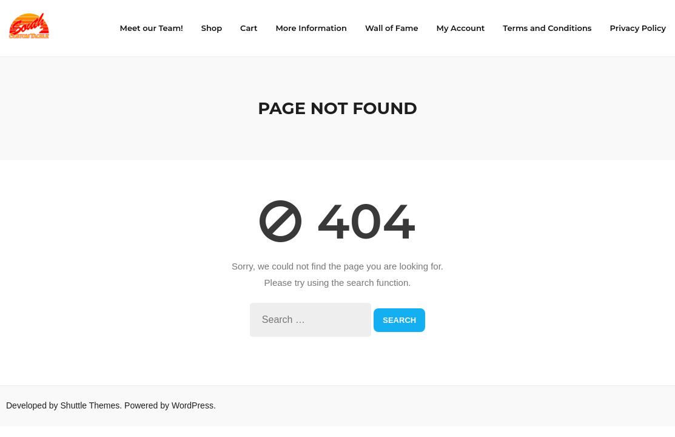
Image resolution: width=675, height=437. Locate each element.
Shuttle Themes (90, 407)
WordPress (192, 407)
